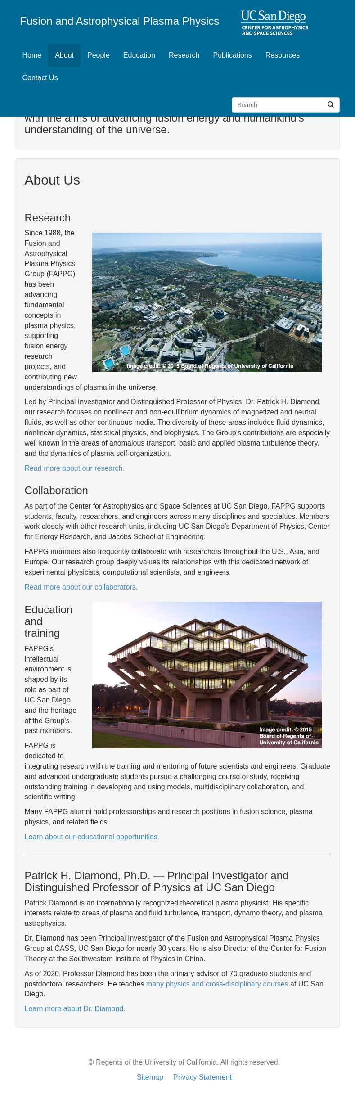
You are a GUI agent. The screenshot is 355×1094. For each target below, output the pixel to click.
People (98, 55)
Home (32, 55)
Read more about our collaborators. (81, 587)
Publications (232, 55)
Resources (282, 55)
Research (184, 55)
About (68, 54)
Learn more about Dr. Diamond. (75, 1009)
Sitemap (150, 1077)
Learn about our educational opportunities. (92, 837)
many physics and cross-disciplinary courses (217, 984)
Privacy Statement (202, 1077)
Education (139, 55)
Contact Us (40, 77)
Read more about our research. (75, 468)
